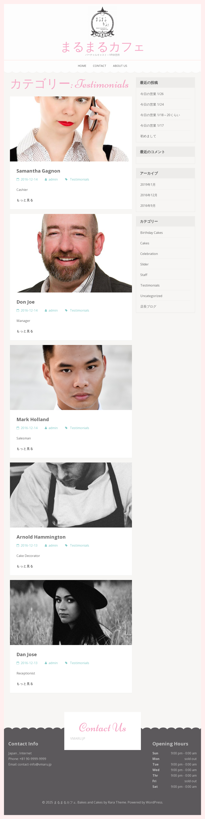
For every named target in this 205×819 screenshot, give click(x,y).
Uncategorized (151, 296)
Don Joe (26, 301)
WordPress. (154, 802)
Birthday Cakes (151, 232)
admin (53, 179)
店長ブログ (148, 306)
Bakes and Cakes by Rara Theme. (102, 802)
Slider (144, 264)
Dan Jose (27, 654)
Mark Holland (33, 419)
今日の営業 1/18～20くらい (160, 115)
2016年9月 (148, 205)
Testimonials (79, 179)
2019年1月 (148, 184)
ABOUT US (120, 66)
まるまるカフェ (102, 47)
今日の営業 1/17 (152, 125)
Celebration (149, 254)
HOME (82, 66)
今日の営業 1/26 (152, 94)
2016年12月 (148, 195)
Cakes (144, 243)
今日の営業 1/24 (152, 104)
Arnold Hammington (41, 536)
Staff (143, 275)
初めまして (148, 136)
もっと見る (25, 200)
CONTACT (99, 66)
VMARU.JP (77, 738)
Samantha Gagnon (38, 170)
